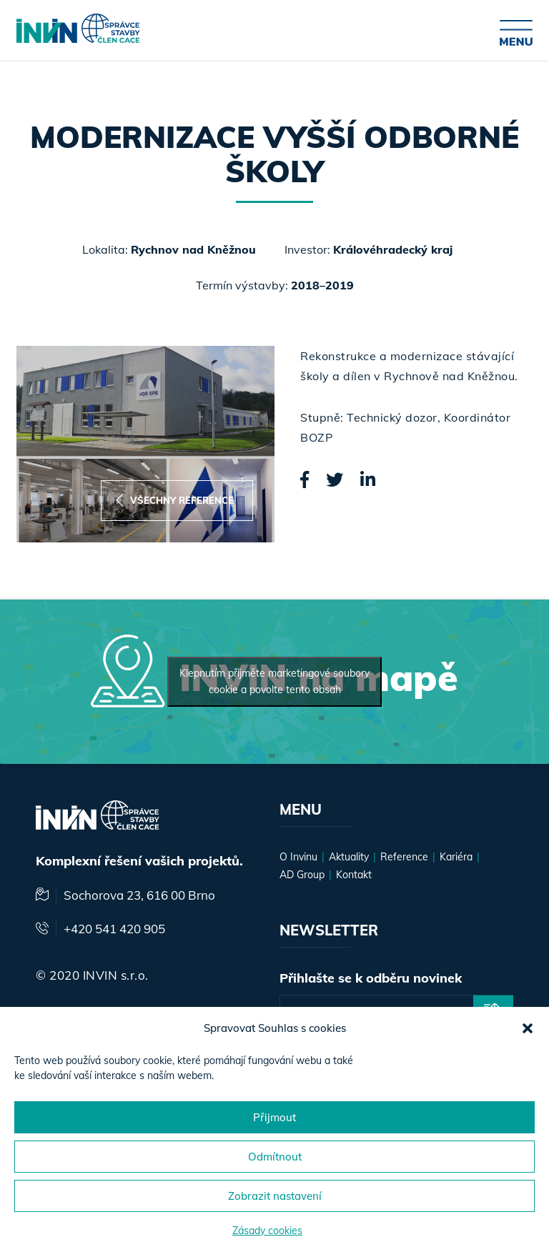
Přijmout (274, 1117)
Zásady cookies (267, 1230)
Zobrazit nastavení (275, 1196)
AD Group (302, 874)
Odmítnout (275, 1156)
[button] (527, 1028)
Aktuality (349, 856)
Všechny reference (175, 500)
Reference (404, 856)
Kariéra (456, 856)
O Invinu (298, 856)
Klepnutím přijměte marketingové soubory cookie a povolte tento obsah (274, 681)
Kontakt (354, 874)
